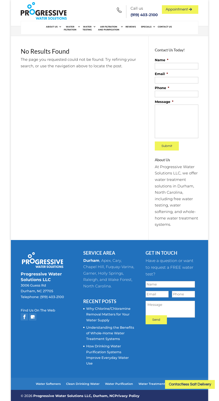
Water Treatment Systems (158, 383)
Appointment (179, 9)
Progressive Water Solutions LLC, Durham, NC (74, 395)
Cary (117, 259)
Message (164, 102)
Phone (162, 88)
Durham (91, 259)
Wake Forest (120, 278)
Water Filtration (70, 28)
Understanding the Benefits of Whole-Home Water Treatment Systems (110, 332)
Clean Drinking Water (83, 383)
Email (161, 74)
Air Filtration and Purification (108, 28)
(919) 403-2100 (144, 15)
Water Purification (119, 383)
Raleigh (90, 278)
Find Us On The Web (38, 309)
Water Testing (87, 28)
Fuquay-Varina (119, 266)
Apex (106, 259)
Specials (146, 26)
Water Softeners (48, 383)
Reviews (131, 26)
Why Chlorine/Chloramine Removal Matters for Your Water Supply (108, 313)
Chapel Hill (93, 266)
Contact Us (165, 26)
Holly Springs (110, 272)
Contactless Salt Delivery (190, 384)
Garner (89, 272)
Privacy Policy (127, 395)
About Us (52, 26)
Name (161, 60)
